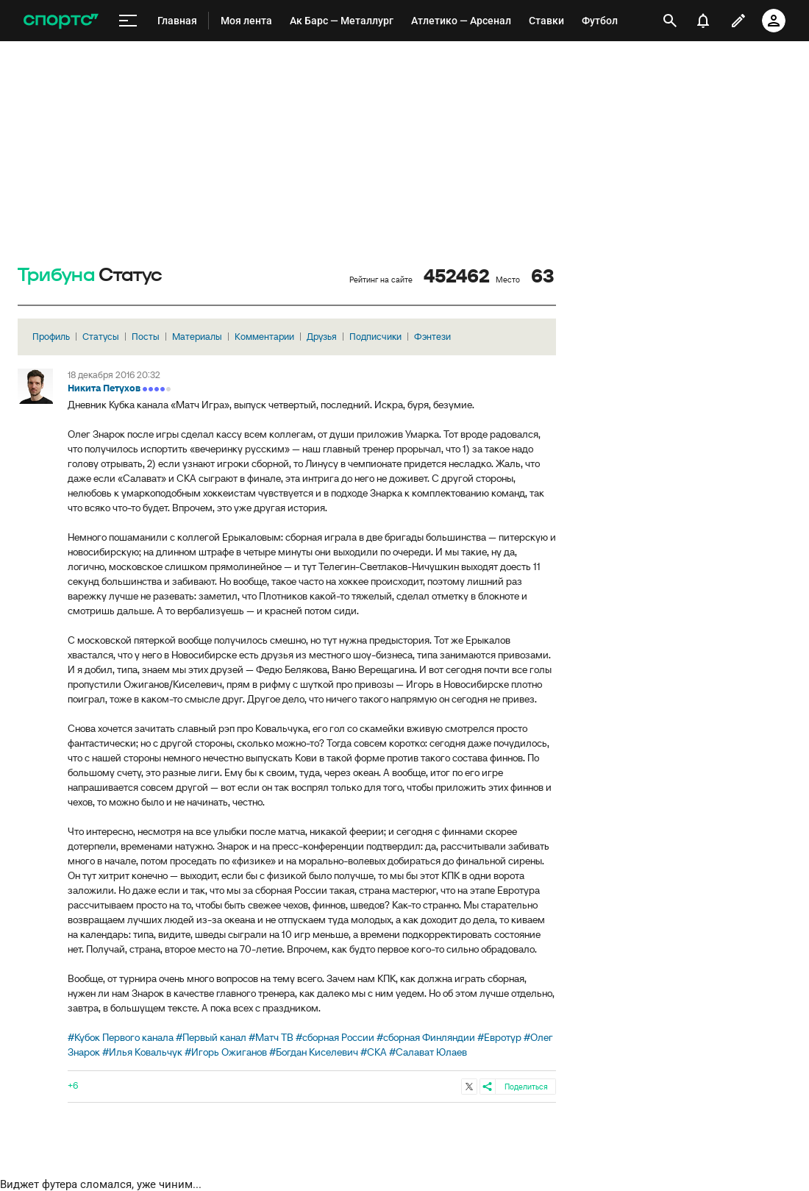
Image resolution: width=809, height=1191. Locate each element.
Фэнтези (432, 337)
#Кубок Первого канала (121, 1037)
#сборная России (335, 1037)
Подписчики (375, 337)
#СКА (373, 1052)
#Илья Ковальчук (142, 1052)
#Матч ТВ (271, 1037)
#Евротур (499, 1037)
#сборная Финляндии (426, 1037)
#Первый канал (211, 1037)
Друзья (322, 337)
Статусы (100, 337)
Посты (146, 337)
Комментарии (264, 337)
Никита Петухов (104, 388)
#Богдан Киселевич (313, 1052)
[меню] (128, 21)
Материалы (197, 337)
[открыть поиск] (670, 20)
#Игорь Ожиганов (226, 1052)
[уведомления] (703, 20)
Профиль (51, 337)
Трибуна (56, 275)
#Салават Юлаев (428, 1052)
